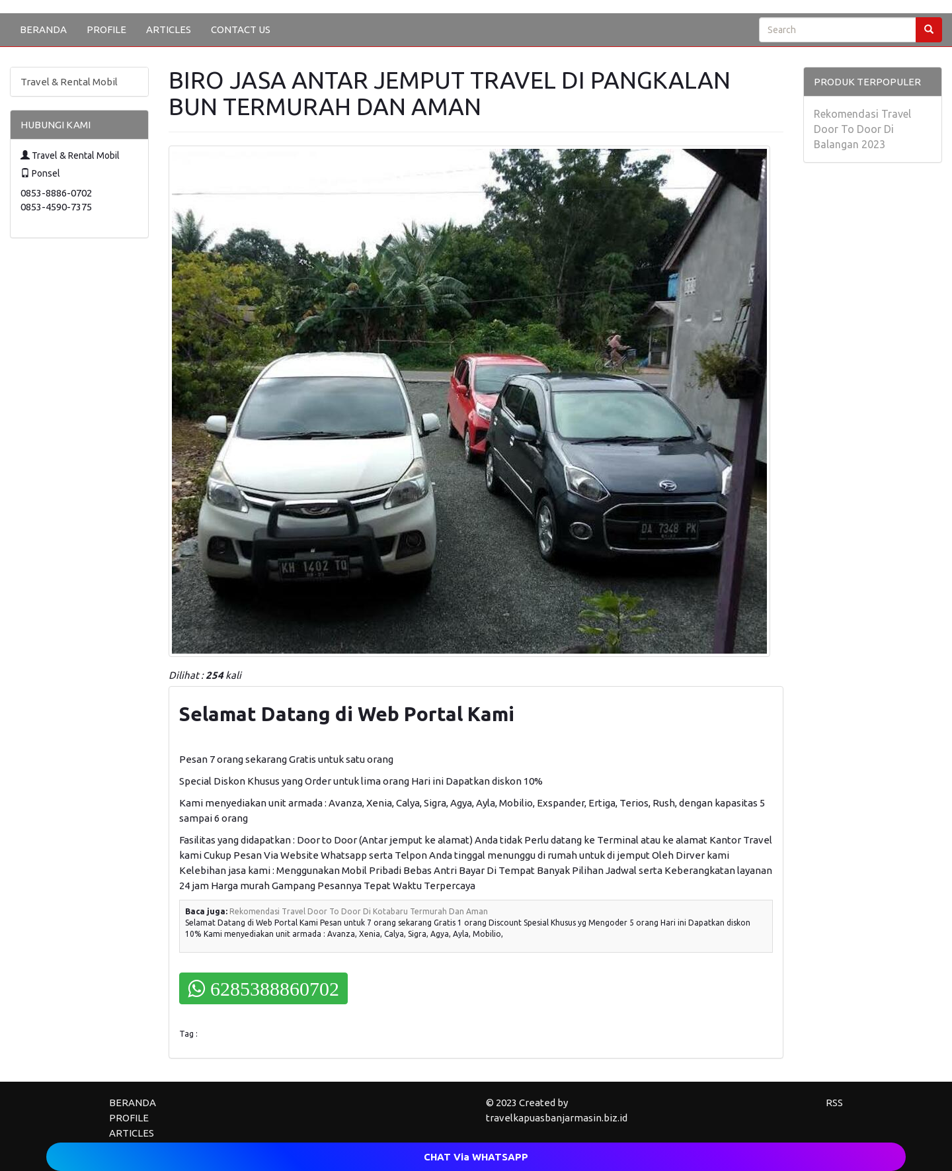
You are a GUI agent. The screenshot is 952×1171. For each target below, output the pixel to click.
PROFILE (106, 29)
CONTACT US (240, 29)
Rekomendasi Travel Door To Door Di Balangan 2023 (862, 129)
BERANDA (43, 29)
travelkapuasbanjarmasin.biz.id (556, 1117)
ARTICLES (168, 29)
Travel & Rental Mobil (69, 81)
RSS (834, 1102)
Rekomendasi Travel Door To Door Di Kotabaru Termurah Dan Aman (358, 911)
